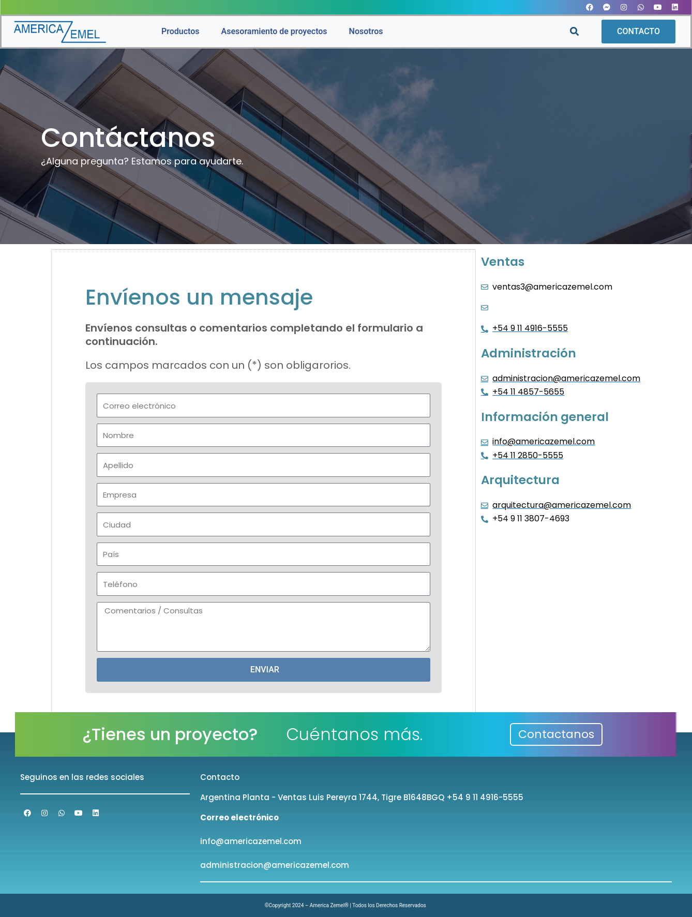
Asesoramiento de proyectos (274, 31)
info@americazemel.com (251, 841)
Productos (180, 31)
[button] (574, 31)
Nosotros (366, 31)
